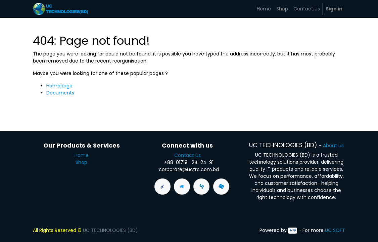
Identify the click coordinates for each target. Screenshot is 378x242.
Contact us (188, 155)
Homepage (59, 85)
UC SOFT (335, 230)
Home (82, 155)
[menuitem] (264, 9)
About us (333, 145)
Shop (81, 162)
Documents (60, 92)
